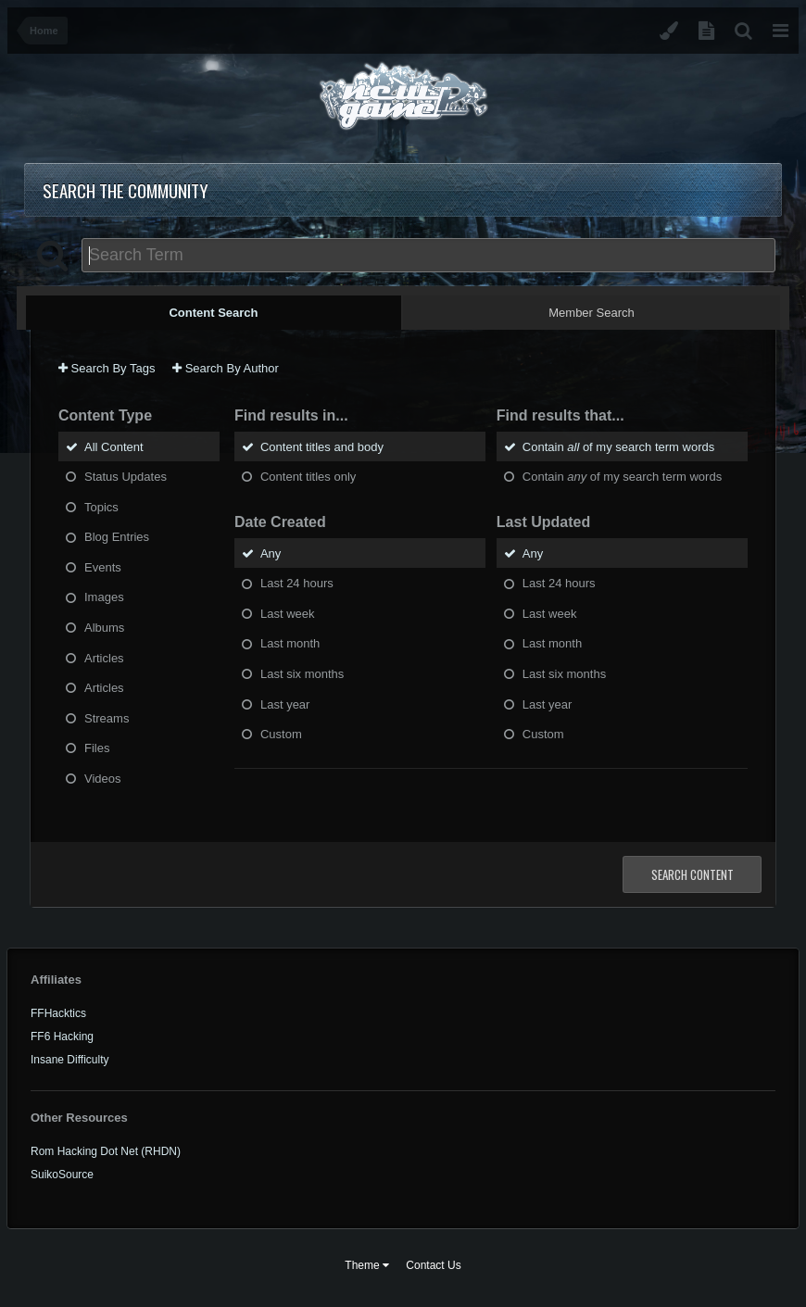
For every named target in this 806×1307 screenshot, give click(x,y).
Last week (287, 613)
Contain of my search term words (618, 446)
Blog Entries (116, 537)
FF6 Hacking (62, 1036)
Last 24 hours (297, 583)
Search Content (692, 874)
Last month (290, 643)
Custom (281, 734)
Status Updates (125, 477)
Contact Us (433, 1265)
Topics (101, 506)
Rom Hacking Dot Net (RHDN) (106, 1151)
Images (104, 597)
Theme (367, 1265)
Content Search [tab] (213, 313)
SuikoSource (62, 1174)
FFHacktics (58, 1013)
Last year (284, 703)
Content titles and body (322, 446)
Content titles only (308, 477)
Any (270, 552)
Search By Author (225, 368)
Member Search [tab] (591, 313)
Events (102, 566)
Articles (104, 657)
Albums (104, 628)
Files (96, 748)
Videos (102, 778)
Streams (106, 717)
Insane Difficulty (70, 1059)
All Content (114, 446)
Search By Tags (106, 368)
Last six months (302, 674)
